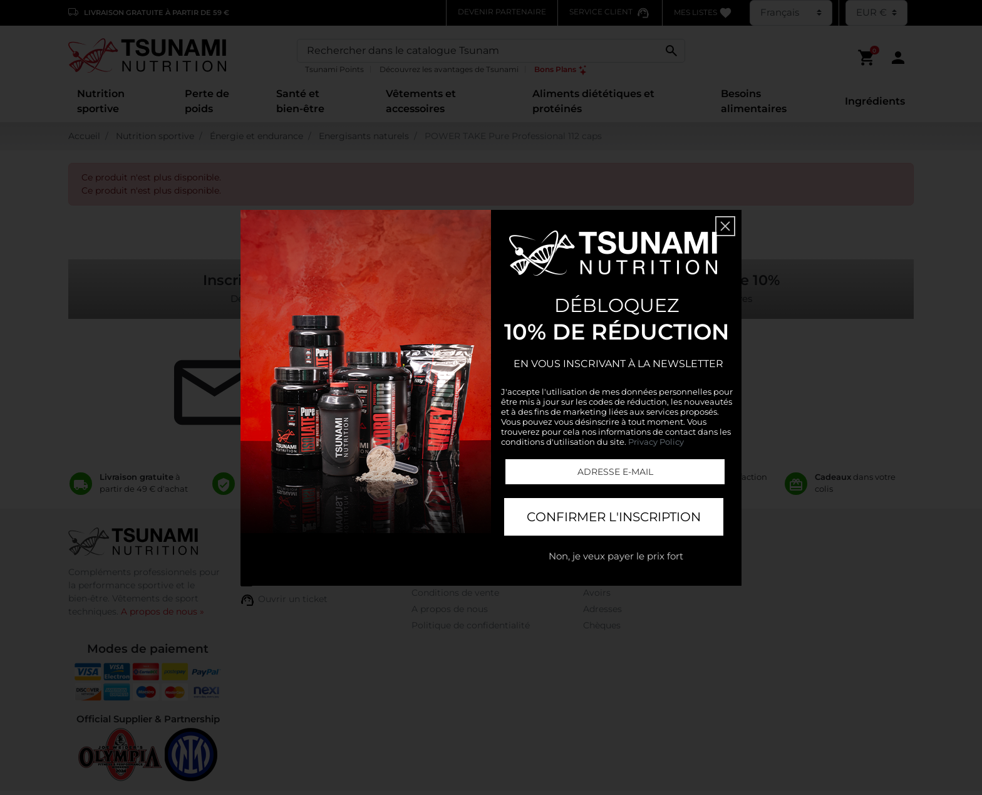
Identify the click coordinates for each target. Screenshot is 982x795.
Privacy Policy (656, 442)
